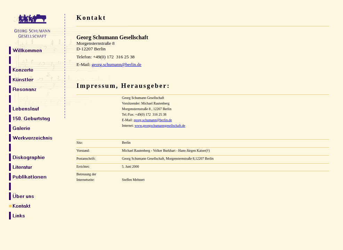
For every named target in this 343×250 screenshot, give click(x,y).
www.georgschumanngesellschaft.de (159, 125)
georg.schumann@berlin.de (152, 120)
